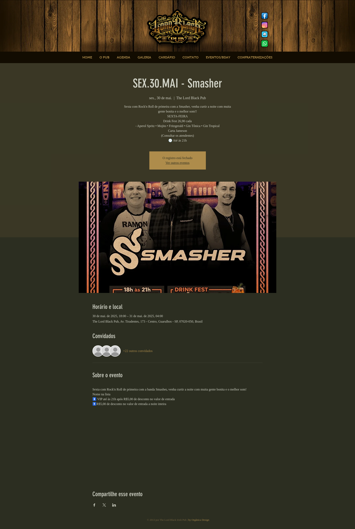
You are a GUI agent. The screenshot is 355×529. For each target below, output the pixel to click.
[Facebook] (264, 15)
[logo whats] (264, 43)
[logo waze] (264, 34)
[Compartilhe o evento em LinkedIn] (114, 505)
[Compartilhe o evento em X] (104, 505)
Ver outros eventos (177, 163)
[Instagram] (264, 25)
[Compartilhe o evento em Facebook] (94, 505)
